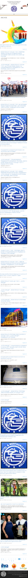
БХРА (13, 574)
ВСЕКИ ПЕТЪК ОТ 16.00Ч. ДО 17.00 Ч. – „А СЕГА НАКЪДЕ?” (13, 281)
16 (1, 560)
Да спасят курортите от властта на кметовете (12, 504)
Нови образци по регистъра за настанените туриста (13, 244)
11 (17, 559)
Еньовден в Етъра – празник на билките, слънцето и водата (13, 497)
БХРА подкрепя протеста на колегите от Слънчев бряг (12, 98)
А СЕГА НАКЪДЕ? (5, 400)
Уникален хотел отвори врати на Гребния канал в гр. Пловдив (13, 327)
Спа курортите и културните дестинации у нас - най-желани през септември (13, 150)
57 (9, 560)
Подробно (25, 49)
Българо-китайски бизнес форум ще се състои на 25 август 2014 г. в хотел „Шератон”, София (13, 274)
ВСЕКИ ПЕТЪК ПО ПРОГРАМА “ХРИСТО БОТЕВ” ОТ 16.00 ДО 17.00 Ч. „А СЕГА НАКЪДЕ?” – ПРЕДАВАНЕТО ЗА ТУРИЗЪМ (13, 336)
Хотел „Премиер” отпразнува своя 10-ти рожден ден (13, 385)
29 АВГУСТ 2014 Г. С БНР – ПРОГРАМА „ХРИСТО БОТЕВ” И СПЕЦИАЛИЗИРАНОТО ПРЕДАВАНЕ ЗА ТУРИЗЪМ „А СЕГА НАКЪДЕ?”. (13, 252)
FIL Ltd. (25, 576)
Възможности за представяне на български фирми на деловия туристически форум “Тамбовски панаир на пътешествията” (13, 142)
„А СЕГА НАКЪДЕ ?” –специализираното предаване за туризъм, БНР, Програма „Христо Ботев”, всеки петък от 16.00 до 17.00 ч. (14, 347)
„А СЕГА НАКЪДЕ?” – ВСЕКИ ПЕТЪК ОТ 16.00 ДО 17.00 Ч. (12, 290)
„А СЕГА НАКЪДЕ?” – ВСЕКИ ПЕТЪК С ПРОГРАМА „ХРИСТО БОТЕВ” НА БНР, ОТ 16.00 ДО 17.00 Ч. (13, 391)
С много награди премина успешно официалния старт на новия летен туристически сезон (12, 540)
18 (5, 560)
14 (23, 559)
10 (15, 559)
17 (3, 560)
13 (21, 559)
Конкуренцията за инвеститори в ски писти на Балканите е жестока (13, 357)
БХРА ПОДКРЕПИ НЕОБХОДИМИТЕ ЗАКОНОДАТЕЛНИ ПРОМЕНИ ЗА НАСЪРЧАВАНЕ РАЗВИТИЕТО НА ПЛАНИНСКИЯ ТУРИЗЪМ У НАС (13, 435)
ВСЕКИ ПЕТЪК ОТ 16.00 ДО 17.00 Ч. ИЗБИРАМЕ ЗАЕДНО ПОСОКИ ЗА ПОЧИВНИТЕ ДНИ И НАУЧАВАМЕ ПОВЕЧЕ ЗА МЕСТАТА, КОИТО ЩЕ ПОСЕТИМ (13, 54)
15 (25, 559)
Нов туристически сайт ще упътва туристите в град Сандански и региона (13, 45)
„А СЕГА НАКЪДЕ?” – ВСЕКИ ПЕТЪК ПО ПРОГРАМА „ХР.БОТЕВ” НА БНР (13, 300)
